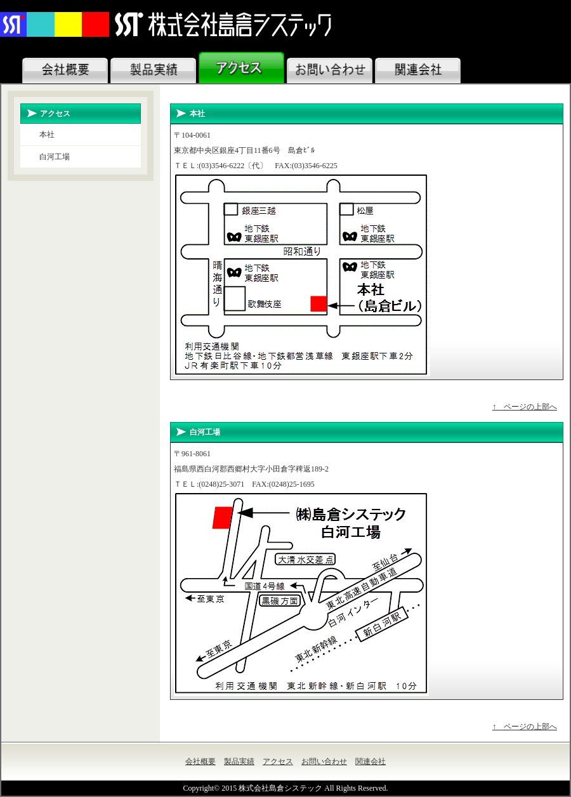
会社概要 (200, 761)
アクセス (278, 761)
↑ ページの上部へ (524, 406)
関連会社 (370, 761)
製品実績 (239, 761)
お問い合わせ (324, 761)
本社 (47, 134)
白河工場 (54, 156)
